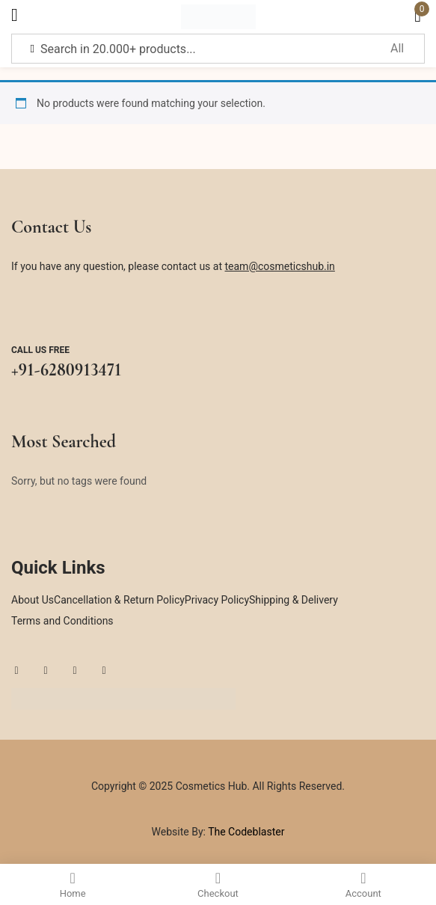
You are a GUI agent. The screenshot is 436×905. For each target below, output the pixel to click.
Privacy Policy (217, 600)
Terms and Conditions (62, 621)
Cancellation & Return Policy (119, 600)
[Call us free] (25, 313)
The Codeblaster (245, 832)
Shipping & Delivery (293, 600)
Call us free (40, 350)
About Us (32, 600)
